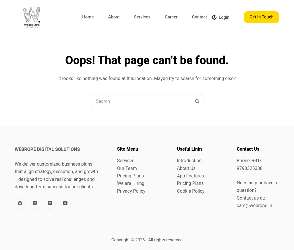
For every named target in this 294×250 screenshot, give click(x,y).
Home (88, 17)
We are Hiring (130, 183)
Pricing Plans (130, 176)
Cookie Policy (190, 191)
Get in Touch (261, 17)
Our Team (127, 168)
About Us (186, 168)
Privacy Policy (131, 191)
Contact (199, 17)
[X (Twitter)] (35, 203)
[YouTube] (65, 203)
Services (142, 17)
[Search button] (197, 101)
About (113, 17)
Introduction (189, 160)
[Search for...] (140, 101)
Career (171, 17)
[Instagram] (50, 203)
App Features (190, 176)
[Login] (220, 17)
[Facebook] (20, 203)
